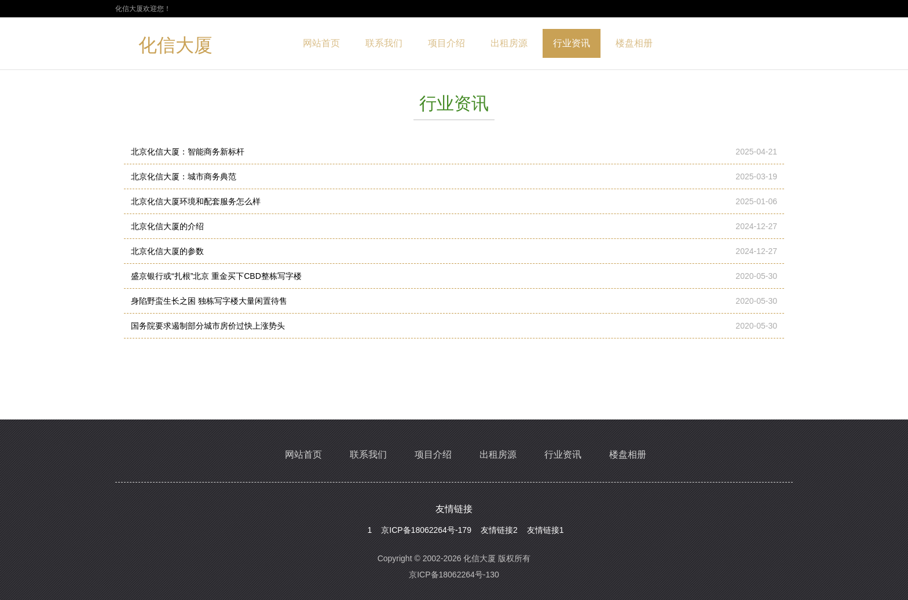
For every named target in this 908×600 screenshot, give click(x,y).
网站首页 (321, 43)
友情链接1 (545, 530)
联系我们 (383, 43)
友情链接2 (499, 530)
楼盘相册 (634, 43)
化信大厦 (175, 47)
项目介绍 (446, 43)
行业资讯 (571, 43)
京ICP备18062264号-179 (426, 530)
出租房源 (509, 43)
